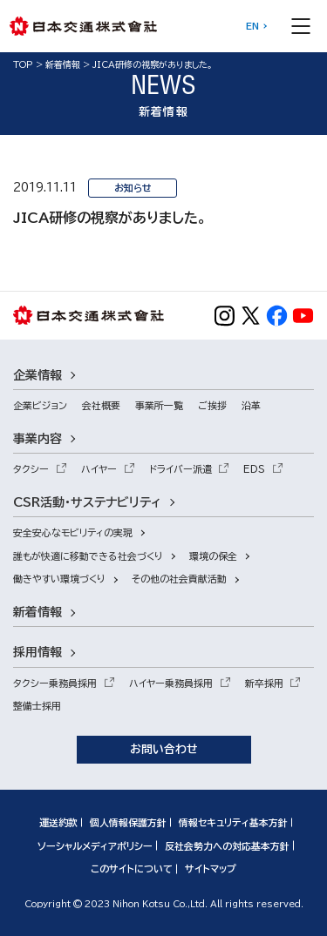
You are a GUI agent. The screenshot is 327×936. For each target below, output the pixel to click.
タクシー (31, 469)
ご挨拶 (212, 405)
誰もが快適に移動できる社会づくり (88, 556)
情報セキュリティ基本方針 (233, 822)
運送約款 (58, 822)
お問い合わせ (164, 749)
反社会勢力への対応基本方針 (227, 846)
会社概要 (101, 405)
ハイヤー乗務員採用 (171, 683)
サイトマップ (210, 868)
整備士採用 (37, 705)
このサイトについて (132, 868)
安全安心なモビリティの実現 (73, 532)
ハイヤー (99, 469)
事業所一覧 (159, 405)
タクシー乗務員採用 (55, 683)
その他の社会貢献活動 (179, 578)
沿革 (251, 405)
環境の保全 (213, 556)
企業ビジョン (40, 405)
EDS (254, 469)
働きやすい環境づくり (59, 578)
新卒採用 (264, 683)
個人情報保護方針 (128, 822)
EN (252, 26)
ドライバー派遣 (180, 469)
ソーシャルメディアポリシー (95, 846)
